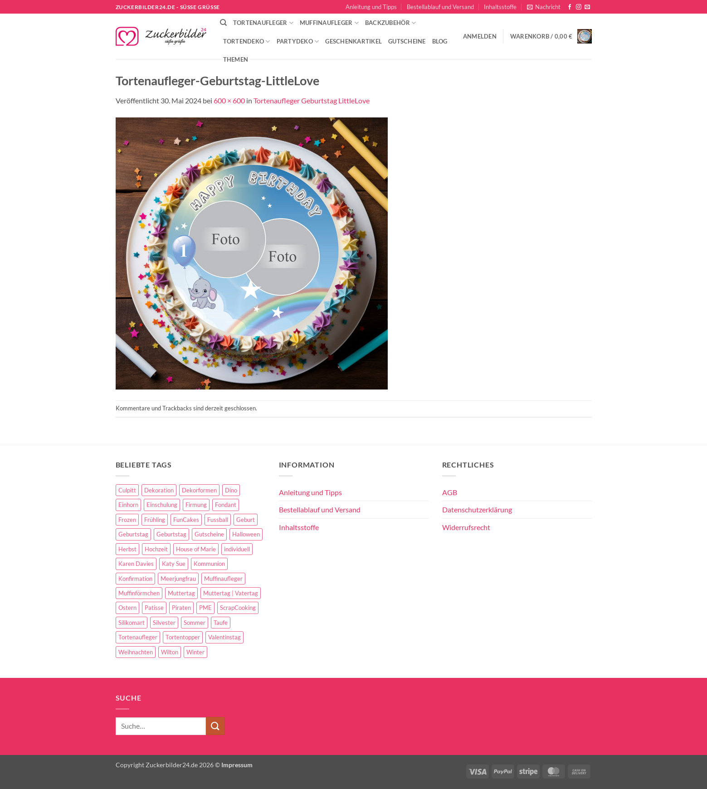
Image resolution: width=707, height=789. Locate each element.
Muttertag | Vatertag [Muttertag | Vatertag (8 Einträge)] (230, 593)
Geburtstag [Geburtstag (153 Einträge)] (133, 534)
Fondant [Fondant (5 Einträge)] (225, 504)
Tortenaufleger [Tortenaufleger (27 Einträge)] (137, 637)
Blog (440, 41)
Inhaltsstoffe (500, 6)
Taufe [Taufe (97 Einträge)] (221, 622)
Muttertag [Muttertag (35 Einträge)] (181, 593)
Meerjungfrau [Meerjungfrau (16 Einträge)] (178, 578)
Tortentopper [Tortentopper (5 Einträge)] (183, 637)
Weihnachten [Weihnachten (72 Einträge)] (135, 652)
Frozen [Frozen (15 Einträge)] (127, 519)
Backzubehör (390, 23)
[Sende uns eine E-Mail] (587, 7)
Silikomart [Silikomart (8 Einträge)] (131, 622)
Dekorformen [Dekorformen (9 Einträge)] (199, 490)
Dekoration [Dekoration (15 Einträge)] (159, 490)
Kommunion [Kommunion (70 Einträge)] (209, 563)
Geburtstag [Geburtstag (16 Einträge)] (171, 534)
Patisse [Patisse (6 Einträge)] (154, 607)
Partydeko (298, 41)
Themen (236, 59)
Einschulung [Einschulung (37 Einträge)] (161, 504)
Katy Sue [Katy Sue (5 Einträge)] (173, 563)
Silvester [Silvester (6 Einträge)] (164, 622)
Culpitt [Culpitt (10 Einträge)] (127, 490)
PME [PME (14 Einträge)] (205, 607)
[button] (544, 7)
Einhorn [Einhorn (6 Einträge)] (128, 504)
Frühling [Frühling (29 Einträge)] (154, 519)
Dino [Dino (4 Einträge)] (231, 490)
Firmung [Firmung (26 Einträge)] (196, 504)
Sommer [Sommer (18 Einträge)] (194, 622)
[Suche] (223, 22)
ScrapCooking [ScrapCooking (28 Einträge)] (238, 607)
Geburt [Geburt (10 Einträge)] (245, 519)
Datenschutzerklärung (477, 509)
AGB (449, 492)
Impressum (237, 765)
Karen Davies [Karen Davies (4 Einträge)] (136, 563)
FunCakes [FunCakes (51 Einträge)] (186, 519)
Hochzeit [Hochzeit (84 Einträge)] (156, 549)
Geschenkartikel (353, 41)
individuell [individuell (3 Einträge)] (237, 549)
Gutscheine (407, 41)
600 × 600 (229, 100)
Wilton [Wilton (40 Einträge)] (169, 652)
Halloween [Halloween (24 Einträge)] (246, 534)
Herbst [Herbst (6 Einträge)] (127, 549)
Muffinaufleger (329, 23)
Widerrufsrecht (466, 527)
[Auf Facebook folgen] (569, 7)
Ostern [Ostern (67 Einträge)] (127, 607)
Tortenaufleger (263, 23)
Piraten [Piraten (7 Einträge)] (181, 607)
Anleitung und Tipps (371, 6)
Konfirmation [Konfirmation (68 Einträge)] (135, 578)
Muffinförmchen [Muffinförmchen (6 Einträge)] (139, 593)
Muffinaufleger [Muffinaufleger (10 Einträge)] (223, 578)
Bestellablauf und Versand (440, 6)
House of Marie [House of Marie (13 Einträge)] (196, 549)
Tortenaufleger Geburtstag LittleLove (312, 100)
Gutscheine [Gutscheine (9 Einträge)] (209, 534)
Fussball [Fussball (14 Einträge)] (217, 519)
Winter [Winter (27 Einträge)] (195, 652)
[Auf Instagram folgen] (578, 7)
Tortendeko (246, 41)
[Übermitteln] (215, 726)
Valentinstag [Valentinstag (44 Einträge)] (224, 637)
